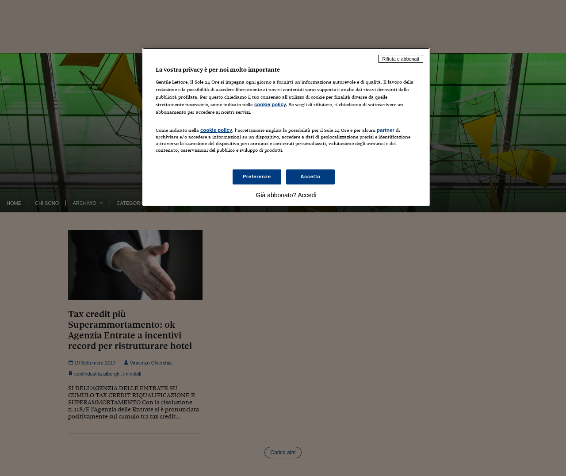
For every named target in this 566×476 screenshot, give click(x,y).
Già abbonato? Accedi (286, 195)
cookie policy (270, 104)
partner (385, 130)
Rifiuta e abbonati (400, 58)
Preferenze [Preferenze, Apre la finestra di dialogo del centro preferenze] (257, 176)
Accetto (310, 176)
